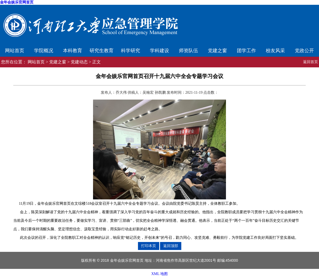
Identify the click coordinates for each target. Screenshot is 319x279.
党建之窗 (217, 50)
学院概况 (43, 50)
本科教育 (72, 50)
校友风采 (275, 50)
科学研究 (130, 50)
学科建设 (159, 50)
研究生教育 (102, 50)
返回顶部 (170, 246)
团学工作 (246, 50)
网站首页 (14, 50)
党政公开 (304, 50)
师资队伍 (188, 50)
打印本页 (148, 246)
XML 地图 (159, 274)
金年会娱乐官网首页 (16, 2)
